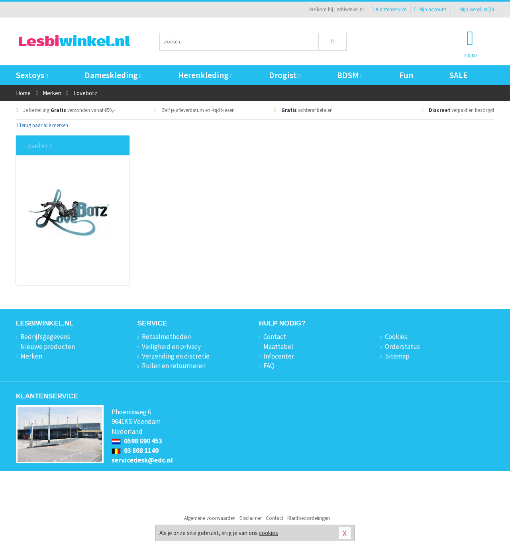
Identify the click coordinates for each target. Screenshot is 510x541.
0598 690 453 (137, 441)
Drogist (284, 75)
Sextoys (32, 75)
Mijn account (430, 9)
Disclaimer (250, 518)
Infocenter (278, 356)
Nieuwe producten (47, 346)
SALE (458, 75)
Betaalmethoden (166, 336)
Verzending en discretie (176, 356)
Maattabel (278, 346)
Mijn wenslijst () (474, 9)
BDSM (349, 75)
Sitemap (397, 356)
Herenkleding (205, 75)
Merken (31, 356)
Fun (406, 75)
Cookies (396, 336)
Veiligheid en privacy (171, 346)
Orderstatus (402, 346)
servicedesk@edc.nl (142, 460)
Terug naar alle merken (42, 125)
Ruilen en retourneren (174, 365)
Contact (274, 336)
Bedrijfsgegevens (45, 336)
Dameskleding (112, 75)
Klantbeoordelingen (308, 518)
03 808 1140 (135, 450)
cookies (268, 533)
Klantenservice (389, 9)
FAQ (269, 365)
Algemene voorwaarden (209, 518)
